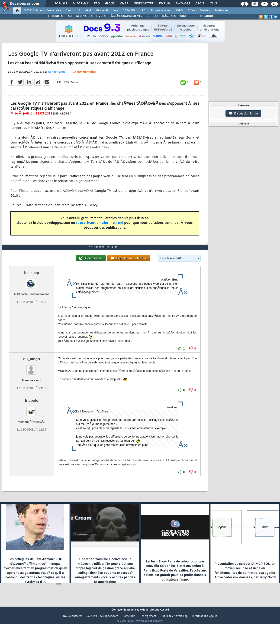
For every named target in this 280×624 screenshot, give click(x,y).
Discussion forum (243, 113)
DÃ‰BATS (169, 16)
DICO (193, 16)
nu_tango (31, 367)
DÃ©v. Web (129, 10)
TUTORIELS (55, 16)
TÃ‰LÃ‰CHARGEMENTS (125, 16)
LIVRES (101, 16)
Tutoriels (80, 4)
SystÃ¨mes (221, 10)
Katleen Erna (56, 75)
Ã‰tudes (182, 4)
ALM (88, 10)
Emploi (164, 4)
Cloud (69, 10)
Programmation (161, 10)
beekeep (31, 281)
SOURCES (152, 16)
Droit (200, 4)
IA (79, 10)
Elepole (31, 409)
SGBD (179, 10)
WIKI (182, 16)
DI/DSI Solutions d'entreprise (42, 10)
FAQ (96, 4)
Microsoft (102, 10)
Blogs (110, 4)
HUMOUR (206, 16)
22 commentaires (84, 75)
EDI (144, 10)
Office (191, 10)
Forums (60, 4)
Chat (124, 4)
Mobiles (205, 10)
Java (115, 10)
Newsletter (143, 4)
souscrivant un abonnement (99, 226)
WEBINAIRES (84, 16)
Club (213, 4)
